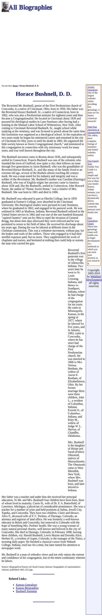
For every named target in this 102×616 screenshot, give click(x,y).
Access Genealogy (93, 88)
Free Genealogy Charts (93, 221)
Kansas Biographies (27, 587)
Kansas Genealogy (26, 584)
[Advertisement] (33, 48)
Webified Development (93, 278)
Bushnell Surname (26, 591)
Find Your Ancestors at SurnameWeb (94, 129)
